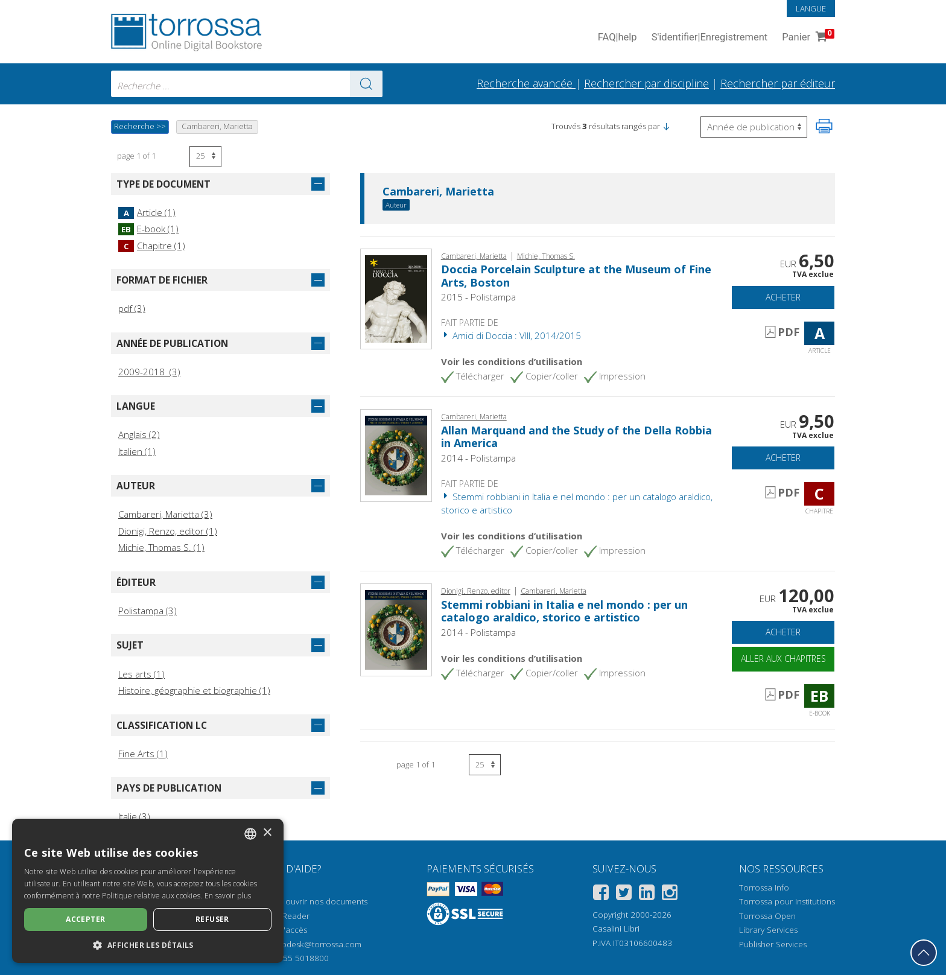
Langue (811, 8)
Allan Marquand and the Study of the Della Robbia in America (576, 437)
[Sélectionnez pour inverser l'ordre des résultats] (753, 127)
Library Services (768, 929)
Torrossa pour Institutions (787, 901)
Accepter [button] (85, 919)
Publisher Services (773, 944)
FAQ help (617, 37)
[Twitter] (624, 894)
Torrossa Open (767, 915)
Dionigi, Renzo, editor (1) (167, 531)
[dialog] (148, 891)
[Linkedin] (646, 894)
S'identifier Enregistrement (710, 37)
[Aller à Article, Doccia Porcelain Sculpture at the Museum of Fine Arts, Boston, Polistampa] (396, 297)
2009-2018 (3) (149, 372)
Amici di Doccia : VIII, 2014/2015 (511, 335)
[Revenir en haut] (923, 952)
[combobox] (247, 84)
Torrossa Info (764, 887)
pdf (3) (131, 308)
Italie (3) (134, 816)
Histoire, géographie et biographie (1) (194, 690)
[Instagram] (669, 894)
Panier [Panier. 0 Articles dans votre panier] (807, 37)
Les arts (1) (141, 674)
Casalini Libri (616, 928)
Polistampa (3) (147, 611)
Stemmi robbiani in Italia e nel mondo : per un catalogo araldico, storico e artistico (564, 611)
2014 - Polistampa (478, 458)
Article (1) (147, 212)
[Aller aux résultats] (366, 84)
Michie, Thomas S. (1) (161, 547)
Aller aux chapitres (783, 658)
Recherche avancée (526, 83)
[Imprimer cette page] (824, 126)
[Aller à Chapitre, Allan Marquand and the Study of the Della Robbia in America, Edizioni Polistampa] (396, 454)
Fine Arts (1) (143, 754)
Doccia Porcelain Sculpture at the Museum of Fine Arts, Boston (576, 276)
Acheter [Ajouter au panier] (783, 297)
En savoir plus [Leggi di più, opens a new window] (228, 896)
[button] (666, 126)
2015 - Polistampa (478, 297)
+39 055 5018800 (295, 958)
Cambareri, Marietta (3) (165, 514)
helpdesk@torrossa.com (315, 944)
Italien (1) (137, 451)
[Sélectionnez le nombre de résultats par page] (205, 156)
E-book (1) (148, 229)
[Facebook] (601, 894)
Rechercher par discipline (646, 83)
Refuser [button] (212, 919)
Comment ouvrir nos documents (307, 901)
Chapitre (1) (151, 246)
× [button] (266, 832)
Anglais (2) (139, 434)
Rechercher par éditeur (777, 83)
